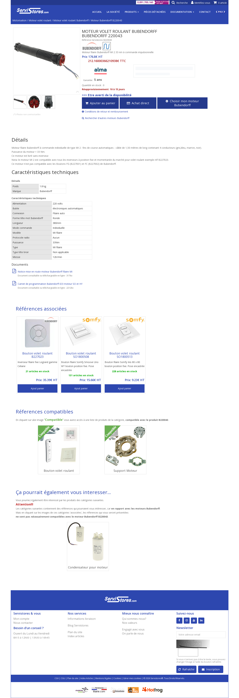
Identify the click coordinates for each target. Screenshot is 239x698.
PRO (220, 11)
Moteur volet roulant (40, 20)
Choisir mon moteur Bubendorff (182, 103)
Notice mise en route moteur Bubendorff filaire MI (42, 271)
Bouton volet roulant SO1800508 (81, 355)
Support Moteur (125, 471)
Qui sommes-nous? (134, 619)
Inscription (211, 669)
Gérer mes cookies (132, 678)
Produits (132, 11)
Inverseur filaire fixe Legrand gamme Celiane (37, 364)
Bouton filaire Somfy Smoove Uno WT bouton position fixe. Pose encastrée (79, 366)
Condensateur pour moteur (88, 567)
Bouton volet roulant (59, 471)
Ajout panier (37, 388)
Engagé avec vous (133, 629)
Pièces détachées (154, 11)
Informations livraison (82, 619)
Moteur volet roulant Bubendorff (71, 20)
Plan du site (75, 632)
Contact (205, 11)
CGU (63, 678)
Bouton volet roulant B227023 (37, 355)
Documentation (182, 11)
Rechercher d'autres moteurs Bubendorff (105, 118)
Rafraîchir (186, 669)
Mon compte (21, 619)
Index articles (76, 636)
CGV (57, 678)
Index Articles (86, 678)
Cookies (117, 678)
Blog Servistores (78, 625)
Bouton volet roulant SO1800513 (124, 355)
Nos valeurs (129, 623)
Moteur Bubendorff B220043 (106, 20)
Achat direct (138, 103)
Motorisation (19, 20)
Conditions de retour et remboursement (105, 111)
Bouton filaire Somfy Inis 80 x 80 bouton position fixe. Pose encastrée (125, 364)
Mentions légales (103, 678)
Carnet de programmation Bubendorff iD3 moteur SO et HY (47, 283)
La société (113, 11)
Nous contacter (23, 623)
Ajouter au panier (100, 103)
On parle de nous (133, 633)
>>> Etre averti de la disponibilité (106, 95)
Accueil (97, 11)
